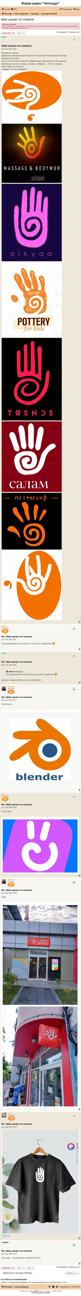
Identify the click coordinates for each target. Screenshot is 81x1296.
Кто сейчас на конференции (14, 1279)
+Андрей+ (5, 1242)
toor (3, 794)
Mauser (4, 626)
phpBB (35, 1291)
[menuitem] (14, 9)
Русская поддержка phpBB (40, 1293)
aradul (10, 1113)
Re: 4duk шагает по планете (17, 636)
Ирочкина (11, 687)
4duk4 (4, 37)
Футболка (6, 1235)
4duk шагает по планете (17, 19)
